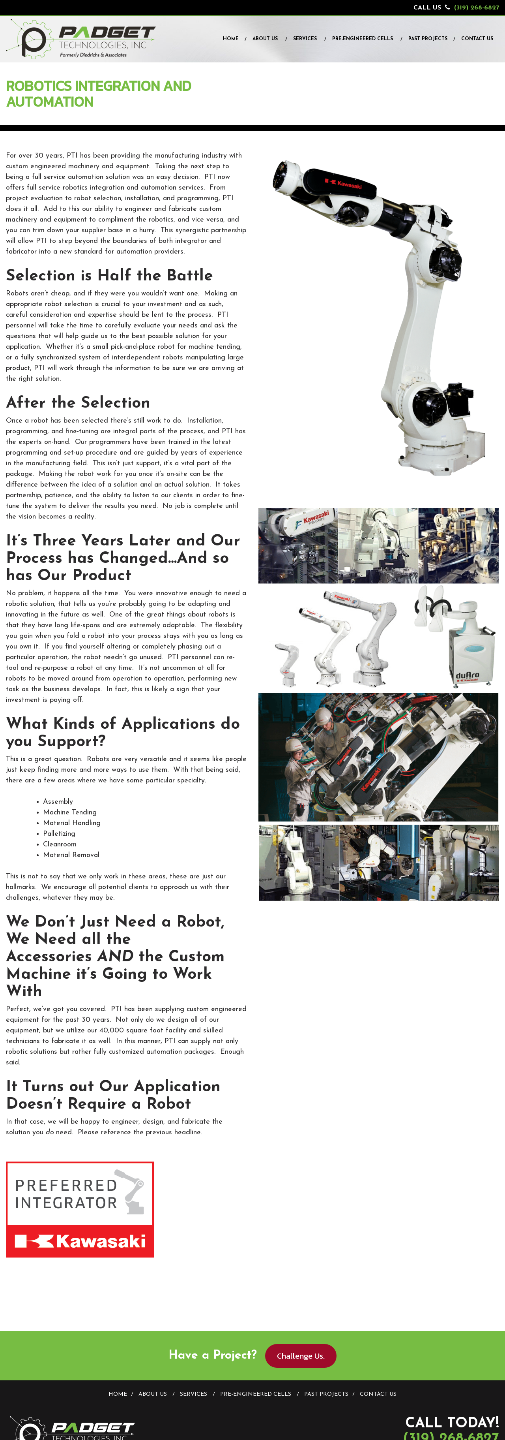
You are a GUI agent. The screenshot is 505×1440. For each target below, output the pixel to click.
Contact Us (477, 39)
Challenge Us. (301, 1356)
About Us (265, 39)
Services (305, 39)
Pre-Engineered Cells (362, 39)
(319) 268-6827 (476, 8)
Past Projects (427, 39)
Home (231, 39)
